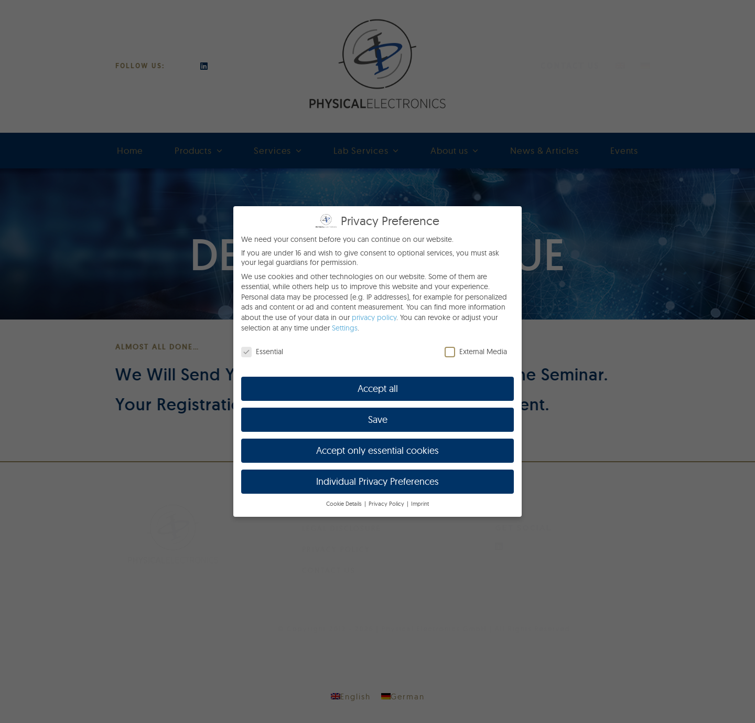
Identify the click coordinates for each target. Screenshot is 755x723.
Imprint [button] (420, 503)
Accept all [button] (378, 388)
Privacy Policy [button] (387, 503)
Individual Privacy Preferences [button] (377, 481)
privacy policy (374, 317)
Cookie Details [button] (344, 503)
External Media (476, 351)
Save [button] (377, 419)
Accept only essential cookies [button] (377, 450)
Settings (345, 327)
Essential (262, 351)
